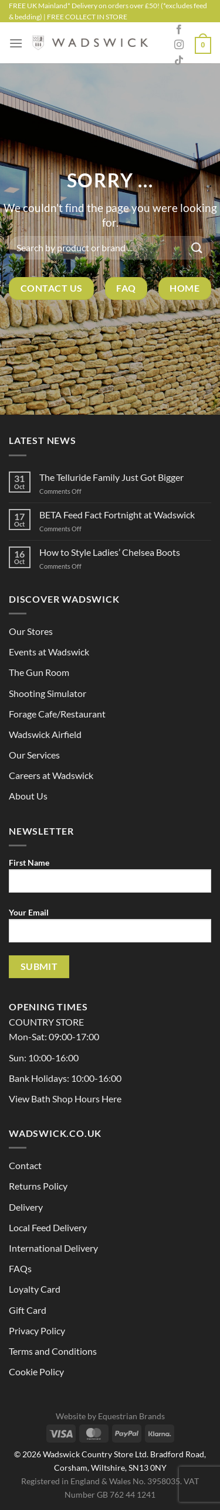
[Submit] (197, 247)
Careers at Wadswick (51, 775)
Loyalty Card (34, 1288)
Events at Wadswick (49, 651)
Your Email (110, 929)
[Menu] (16, 43)
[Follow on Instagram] (179, 45)
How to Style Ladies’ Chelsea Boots (109, 552)
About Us (28, 795)
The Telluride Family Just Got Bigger (111, 477)
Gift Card (27, 1310)
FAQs (20, 1268)
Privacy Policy (37, 1330)
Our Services (34, 754)
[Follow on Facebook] (179, 30)
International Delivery (53, 1247)
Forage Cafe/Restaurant (57, 713)
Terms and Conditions (53, 1351)
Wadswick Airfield (45, 734)
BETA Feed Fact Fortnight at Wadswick (117, 514)
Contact (25, 1165)
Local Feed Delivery (48, 1227)
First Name (110, 880)
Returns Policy (38, 1185)
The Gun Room (39, 672)
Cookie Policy (36, 1371)
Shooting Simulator (47, 693)
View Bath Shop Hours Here (65, 1098)
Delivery (26, 1206)
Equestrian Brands (131, 1416)
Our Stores (31, 631)
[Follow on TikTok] (179, 61)
